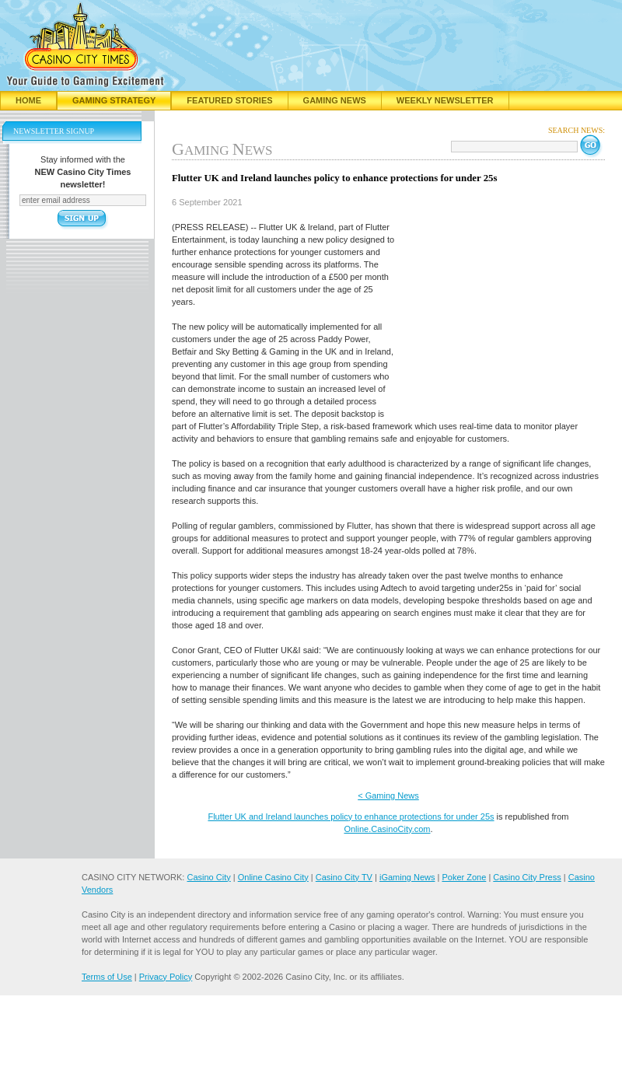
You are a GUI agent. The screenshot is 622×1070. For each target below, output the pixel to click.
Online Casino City (273, 877)
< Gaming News (388, 795)
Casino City (208, 877)
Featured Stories (229, 100)
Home (28, 100)
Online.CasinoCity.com (387, 829)
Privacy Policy (165, 976)
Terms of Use (107, 976)
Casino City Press (527, 877)
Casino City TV (344, 877)
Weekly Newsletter (445, 100)
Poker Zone (464, 877)
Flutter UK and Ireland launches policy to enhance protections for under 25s (351, 816)
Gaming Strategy (114, 100)
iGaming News (407, 877)
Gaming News (334, 100)
